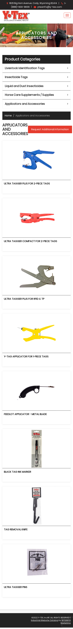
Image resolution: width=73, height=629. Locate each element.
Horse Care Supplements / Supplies (29, 95)
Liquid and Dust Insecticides (24, 86)
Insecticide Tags (16, 77)
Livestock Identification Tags (25, 68)
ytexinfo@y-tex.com (48, 6)
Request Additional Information (50, 129)
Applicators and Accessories (25, 104)
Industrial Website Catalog (44, 620)
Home (8, 115)
